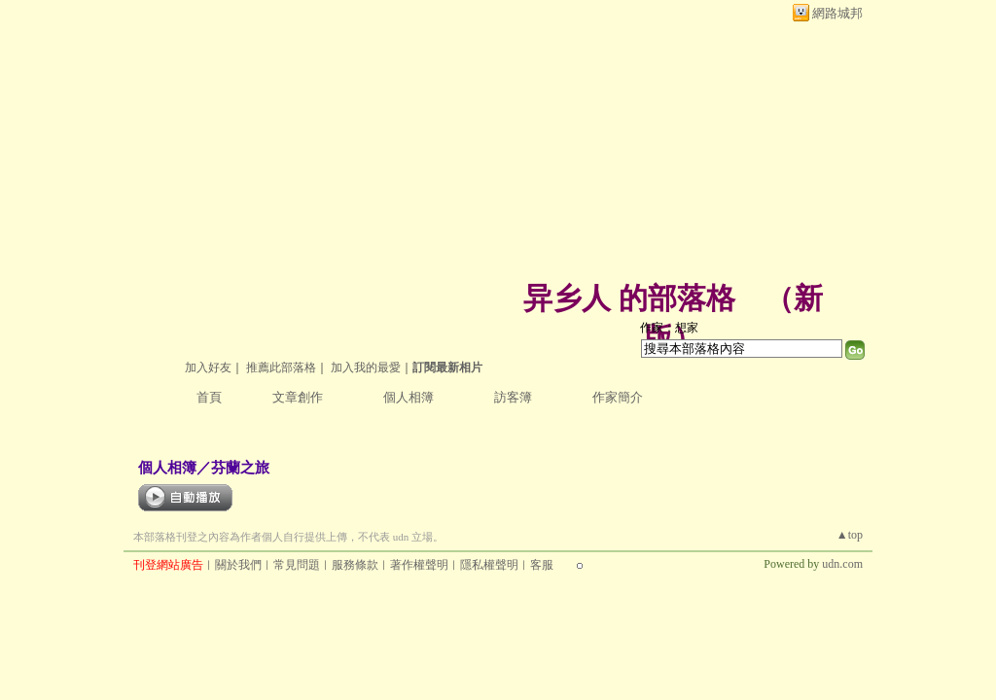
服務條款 (355, 565)
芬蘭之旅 (240, 467)
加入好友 (208, 367)
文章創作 (297, 397)
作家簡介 (617, 397)
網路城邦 (837, 13)
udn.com (842, 564)
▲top (849, 535)
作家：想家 (669, 327)
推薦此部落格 (281, 367)
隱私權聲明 (489, 565)
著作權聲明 (419, 565)
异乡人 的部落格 (629, 298)
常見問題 (296, 565)
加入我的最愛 (366, 367)
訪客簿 (513, 397)
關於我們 (238, 565)
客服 (541, 565)
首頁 (209, 397)
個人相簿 (408, 397)
